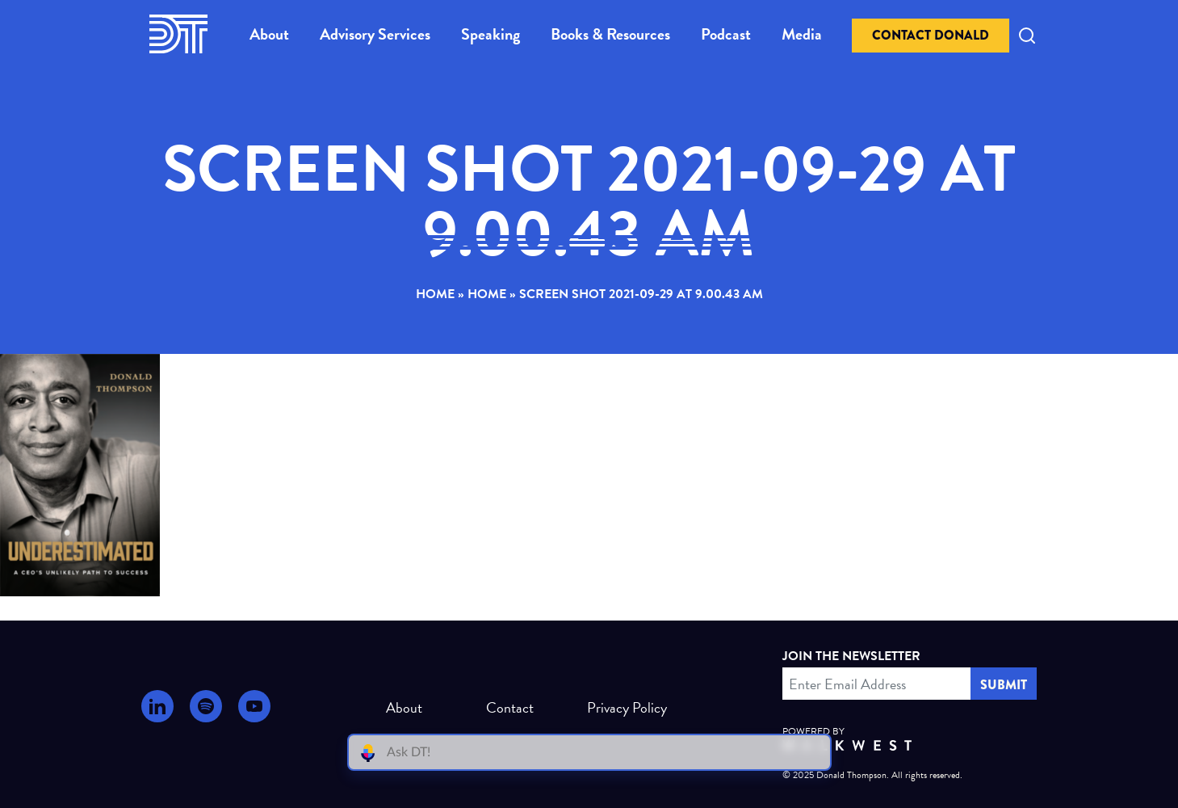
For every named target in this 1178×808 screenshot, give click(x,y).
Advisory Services (375, 34)
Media (802, 34)
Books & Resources (610, 34)
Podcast (726, 34)
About (269, 34)
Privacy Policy (620, 707)
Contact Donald (930, 35)
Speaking (490, 34)
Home (435, 294)
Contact (510, 707)
